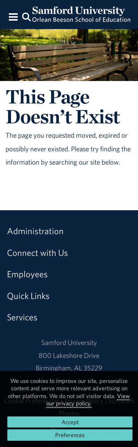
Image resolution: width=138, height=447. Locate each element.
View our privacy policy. (88, 399)
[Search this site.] (27, 16)
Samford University (69, 342)
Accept (70, 422)
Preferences (70, 435)
